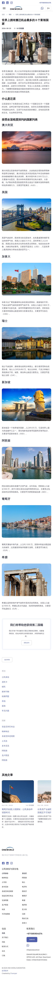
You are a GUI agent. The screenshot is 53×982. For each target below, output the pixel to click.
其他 (3, 701)
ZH (48, 8)
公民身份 (5, 677)
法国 (23, 914)
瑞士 (23, 882)
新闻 (3, 706)
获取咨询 (26, 643)
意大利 (24, 909)
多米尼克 (5, 746)
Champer (13, 973)
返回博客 (7, 660)
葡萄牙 (24, 896)
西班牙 (24, 891)
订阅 (3, 955)
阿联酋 (4, 751)
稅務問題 (5, 696)
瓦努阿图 (5, 900)
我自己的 (25, 918)
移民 (3, 687)
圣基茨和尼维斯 (8, 736)
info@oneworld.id (33, 950)
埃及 (3, 909)
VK (7, 2)
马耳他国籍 (6, 914)
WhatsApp (42, 8)
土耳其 (4, 741)
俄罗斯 (24, 905)
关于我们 (5, 937)
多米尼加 (5, 887)
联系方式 (5, 946)
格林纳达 (5, 731)
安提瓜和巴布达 (8, 727)
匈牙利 (24, 887)
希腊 (23, 900)
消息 (3, 942)
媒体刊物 (5, 692)
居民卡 (4, 682)
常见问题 (5, 711)
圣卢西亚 (5, 755)
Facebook (3, 2)
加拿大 (24, 923)
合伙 (3, 951)
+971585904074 (45, 3)
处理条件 (5, 971)
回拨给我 (32, 939)
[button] (4, 8)
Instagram (11, 2)
